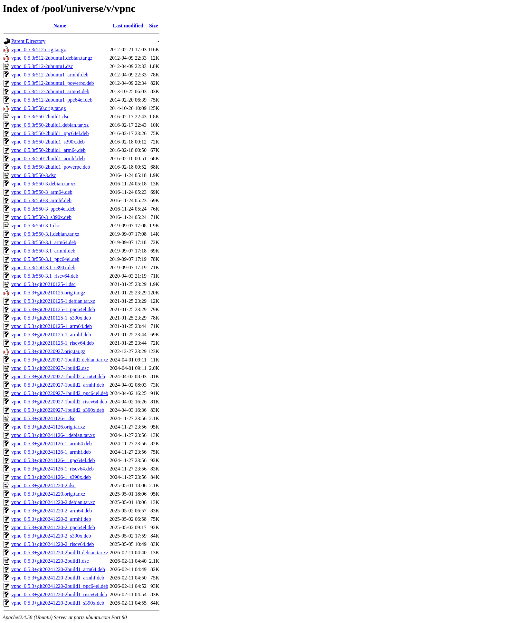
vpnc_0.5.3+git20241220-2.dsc (43, 485)
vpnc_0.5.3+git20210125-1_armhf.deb (51, 334)
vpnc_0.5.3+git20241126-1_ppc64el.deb (53, 460)
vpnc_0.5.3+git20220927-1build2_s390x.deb (57, 410)
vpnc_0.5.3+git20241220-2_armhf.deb (51, 519)
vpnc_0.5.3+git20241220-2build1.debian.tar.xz (59, 552)
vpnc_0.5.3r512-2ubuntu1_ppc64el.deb (51, 100)
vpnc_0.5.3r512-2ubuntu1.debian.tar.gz (51, 58)
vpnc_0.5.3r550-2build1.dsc (40, 116)
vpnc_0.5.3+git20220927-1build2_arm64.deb (58, 376)
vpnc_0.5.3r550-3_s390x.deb (41, 217)
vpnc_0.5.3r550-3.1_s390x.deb (43, 267)
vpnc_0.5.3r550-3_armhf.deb (41, 200)
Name (59, 25)
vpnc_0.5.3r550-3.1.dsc (35, 225)
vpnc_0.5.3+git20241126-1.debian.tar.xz (53, 435)
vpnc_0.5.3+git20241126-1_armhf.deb (51, 452)
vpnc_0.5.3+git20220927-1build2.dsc (50, 368)
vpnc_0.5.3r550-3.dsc (33, 175)
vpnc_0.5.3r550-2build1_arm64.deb (48, 150)
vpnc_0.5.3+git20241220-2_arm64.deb (51, 510)
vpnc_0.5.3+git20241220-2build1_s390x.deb (57, 603)
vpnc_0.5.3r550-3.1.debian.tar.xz (45, 234)
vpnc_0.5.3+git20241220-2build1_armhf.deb (57, 577)
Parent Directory (28, 41)
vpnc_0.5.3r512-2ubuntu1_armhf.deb (50, 74)
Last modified (128, 25)
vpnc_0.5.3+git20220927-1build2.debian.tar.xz (59, 359)
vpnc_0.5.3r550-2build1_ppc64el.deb (50, 133)
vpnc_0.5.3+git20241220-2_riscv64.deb (52, 544)
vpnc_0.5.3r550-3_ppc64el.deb (43, 209)
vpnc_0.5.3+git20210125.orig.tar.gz (48, 292)
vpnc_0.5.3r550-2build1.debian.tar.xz (50, 125)
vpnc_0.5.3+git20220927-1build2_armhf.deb (57, 385)
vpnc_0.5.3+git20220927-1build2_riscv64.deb (59, 401)
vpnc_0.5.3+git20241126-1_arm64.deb (51, 443)
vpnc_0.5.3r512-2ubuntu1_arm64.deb (50, 91)
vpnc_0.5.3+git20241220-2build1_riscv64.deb (59, 594)
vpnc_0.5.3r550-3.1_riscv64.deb (44, 276)
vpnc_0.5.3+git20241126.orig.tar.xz (48, 427)
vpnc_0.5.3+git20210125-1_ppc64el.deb (53, 309)
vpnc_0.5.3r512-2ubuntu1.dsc (42, 66)
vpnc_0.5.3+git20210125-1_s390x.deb (51, 318)
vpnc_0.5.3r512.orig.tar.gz (38, 49)
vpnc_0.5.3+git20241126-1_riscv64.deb (52, 468)
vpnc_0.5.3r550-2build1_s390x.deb (48, 141)
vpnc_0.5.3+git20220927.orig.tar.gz (48, 351)
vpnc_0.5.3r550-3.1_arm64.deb (43, 242)
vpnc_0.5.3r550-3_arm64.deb (41, 192)
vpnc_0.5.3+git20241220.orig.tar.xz (48, 494)
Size (153, 25)
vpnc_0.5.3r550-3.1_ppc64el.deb (45, 259)
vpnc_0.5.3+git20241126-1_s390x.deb (51, 477)
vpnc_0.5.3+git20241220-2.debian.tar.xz (53, 502)
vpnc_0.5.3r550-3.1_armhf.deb (43, 250)
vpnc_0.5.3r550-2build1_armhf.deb (48, 158)
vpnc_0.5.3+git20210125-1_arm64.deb (51, 326)
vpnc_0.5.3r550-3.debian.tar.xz (43, 183)
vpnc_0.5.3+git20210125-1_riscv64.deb (52, 343)
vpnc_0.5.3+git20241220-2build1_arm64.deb (58, 569)
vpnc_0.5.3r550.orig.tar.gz (38, 108)
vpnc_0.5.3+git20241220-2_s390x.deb (51, 536)
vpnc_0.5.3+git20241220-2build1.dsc (50, 561)
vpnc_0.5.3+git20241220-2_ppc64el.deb (53, 527)
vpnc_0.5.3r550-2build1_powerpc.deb (50, 167)
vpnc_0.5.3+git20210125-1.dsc (43, 284)
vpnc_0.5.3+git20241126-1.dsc (43, 418)
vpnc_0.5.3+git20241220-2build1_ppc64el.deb (59, 586)
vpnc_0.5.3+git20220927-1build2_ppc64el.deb (59, 393)
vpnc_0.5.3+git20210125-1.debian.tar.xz (53, 301)
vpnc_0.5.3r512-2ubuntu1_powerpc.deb (52, 83)
